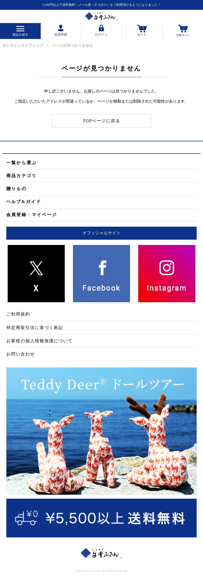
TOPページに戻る (101, 121)
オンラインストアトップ (23, 45)
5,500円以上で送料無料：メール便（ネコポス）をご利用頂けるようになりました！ (102, 5)
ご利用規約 (18, 314)
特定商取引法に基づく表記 (34, 327)
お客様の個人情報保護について (39, 341)
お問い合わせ (20, 354)
